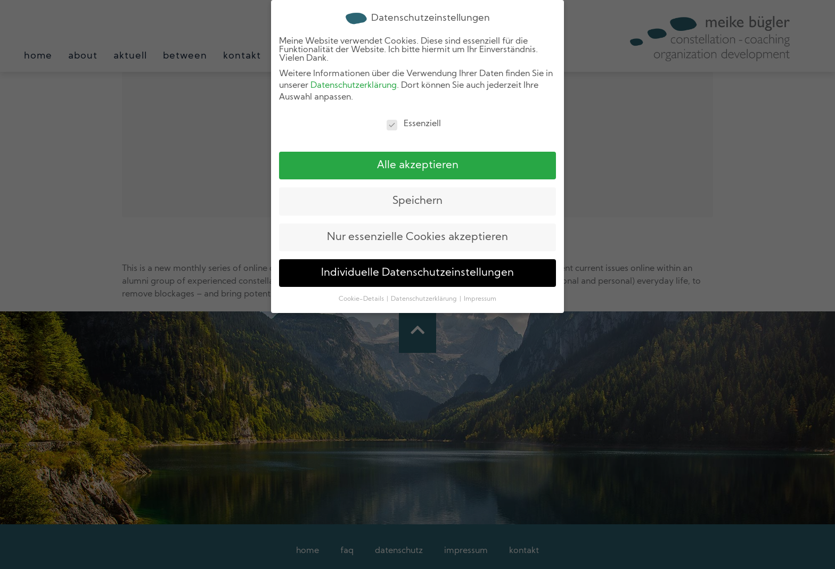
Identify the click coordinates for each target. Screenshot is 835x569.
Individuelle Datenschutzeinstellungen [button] (417, 272)
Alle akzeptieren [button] (418, 164)
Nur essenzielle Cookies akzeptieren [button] (417, 236)
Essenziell (414, 123)
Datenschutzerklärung (353, 85)
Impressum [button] (480, 298)
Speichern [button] (417, 200)
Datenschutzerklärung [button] (425, 298)
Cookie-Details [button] (362, 298)
